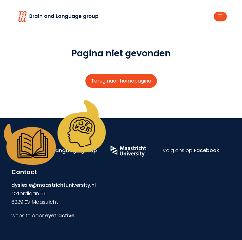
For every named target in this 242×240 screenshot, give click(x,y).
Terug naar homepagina (121, 80)
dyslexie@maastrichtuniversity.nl (53, 185)
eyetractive (59, 215)
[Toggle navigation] (220, 17)
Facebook (206, 150)
